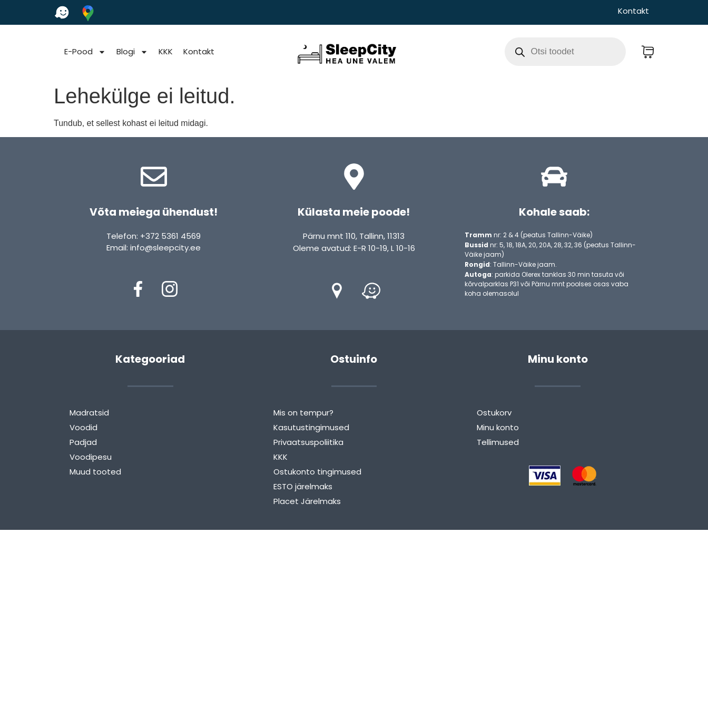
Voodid (83, 427)
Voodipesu (91, 456)
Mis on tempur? (303, 412)
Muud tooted (95, 471)
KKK (166, 51)
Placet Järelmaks (307, 501)
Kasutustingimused (311, 427)
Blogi (132, 52)
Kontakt (633, 10)
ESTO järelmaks (302, 486)
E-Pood (85, 52)
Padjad (83, 442)
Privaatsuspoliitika (308, 442)
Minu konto (498, 427)
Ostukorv (494, 412)
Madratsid (89, 412)
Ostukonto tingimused (317, 471)
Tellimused (498, 442)
